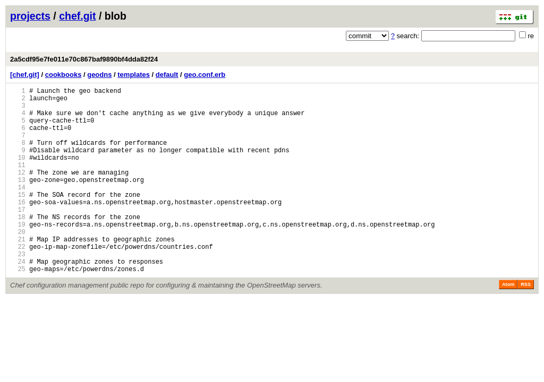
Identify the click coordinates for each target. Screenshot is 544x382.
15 (18, 218)
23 (18, 290)
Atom (508, 324)
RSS (526, 324)
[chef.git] (24, 75)
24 (18, 299)
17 (18, 236)
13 (18, 200)
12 (18, 191)
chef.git (77, 16)
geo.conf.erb (204, 75)
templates (133, 75)
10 (18, 173)
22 (18, 281)
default (167, 75)
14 (18, 209)
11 (18, 182)
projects (30, 16)
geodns (99, 75)
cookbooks (63, 75)
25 (18, 308)
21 (18, 272)
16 (18, 227)
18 (18, 245)
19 (18, 254)
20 (18, 263)
